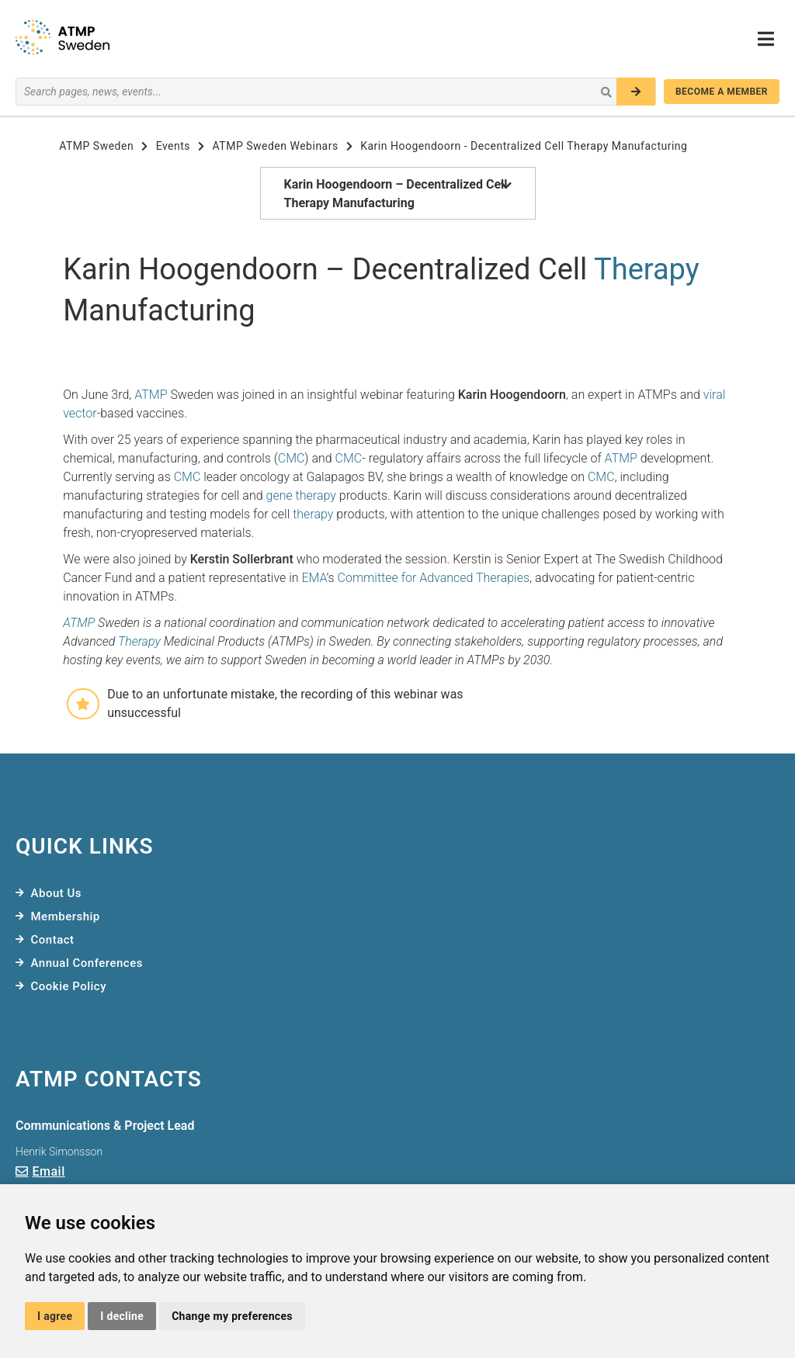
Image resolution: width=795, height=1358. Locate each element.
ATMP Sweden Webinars (275, 145)
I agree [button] (54, 1316)
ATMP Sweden (96, 145)
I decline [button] (122, 1316)
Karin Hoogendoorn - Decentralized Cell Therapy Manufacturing (523, 145)
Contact (53, 940)
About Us (56, 893)
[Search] (635, 92)
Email (49, 1171)
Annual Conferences (87, 963)
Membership (65, 916)
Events (173, 145)
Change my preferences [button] (232, 1316)
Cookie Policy (69, 986)
